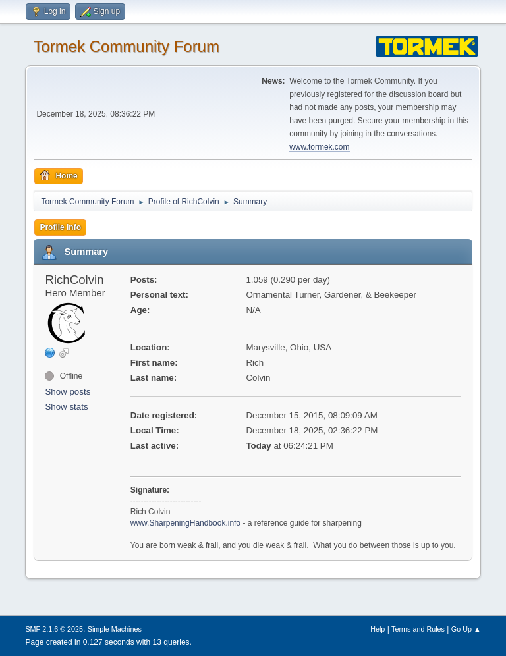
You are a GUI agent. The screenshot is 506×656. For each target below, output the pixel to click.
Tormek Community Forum (126, 46)
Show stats (66, 407)
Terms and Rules (418, 629)
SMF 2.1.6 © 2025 (54, 629)
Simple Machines (115, 629)
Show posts (67, 391)
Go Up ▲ (466, 629)
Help (377, 629)
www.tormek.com (319, 146)
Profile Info (60, 227)
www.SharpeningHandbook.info (185, 523)
